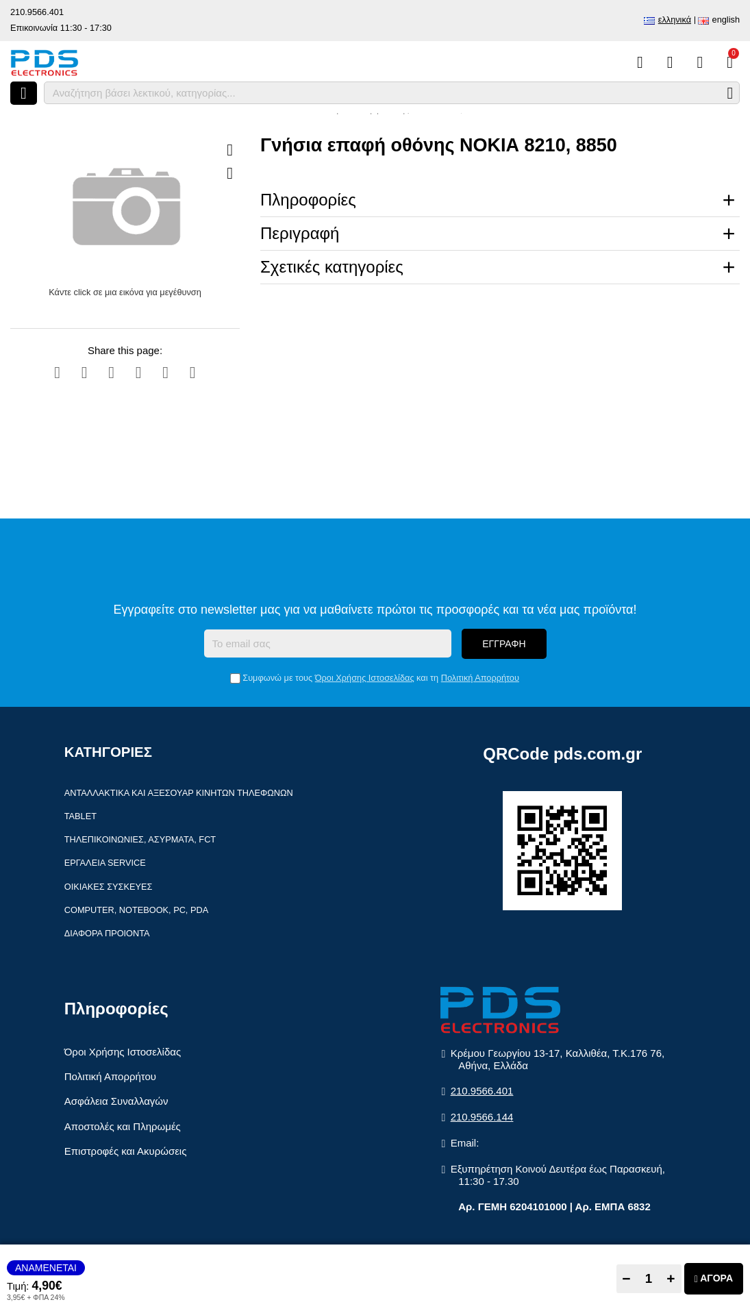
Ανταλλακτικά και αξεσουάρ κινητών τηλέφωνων (178, 793)
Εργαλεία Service (105, 863)
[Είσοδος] (700, 62)
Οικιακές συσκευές (108, 886)
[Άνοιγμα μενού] (23, 93)
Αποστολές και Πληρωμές (122, 1126)
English (726, 19)
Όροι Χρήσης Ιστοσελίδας (364, 678)
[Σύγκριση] (640, 62)
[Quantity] (649, 1278)
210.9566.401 (37, 12)
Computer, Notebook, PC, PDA (136, 910)
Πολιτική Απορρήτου (480, 678)
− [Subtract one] (626, 1278)
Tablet (80, 816)
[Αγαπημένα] (670, 62)
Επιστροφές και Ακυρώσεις (125, 1151)
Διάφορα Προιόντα (107, 933)
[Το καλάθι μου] (730, 62)
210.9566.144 (482, 1117)
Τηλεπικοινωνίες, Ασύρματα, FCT (140, 839)
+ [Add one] (670, 1278)
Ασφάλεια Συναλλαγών (116, 1101)
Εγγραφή (503, 643)
